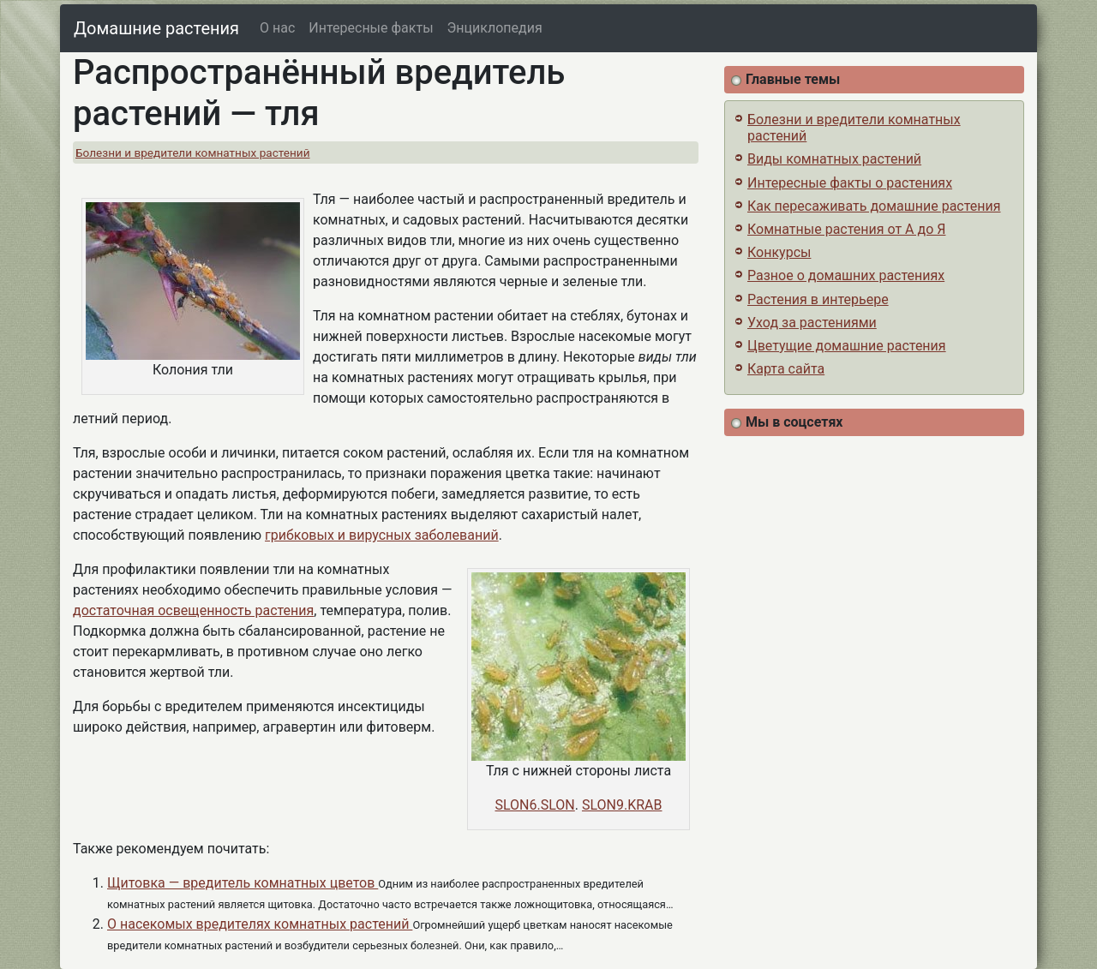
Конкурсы (779, 252)
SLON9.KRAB (622, 805)
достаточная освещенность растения (193, 610)
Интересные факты (371, 28)
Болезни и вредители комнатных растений (192, 152)
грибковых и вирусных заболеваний (382, 535)
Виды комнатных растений (834, 159)
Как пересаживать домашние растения (874, 206)
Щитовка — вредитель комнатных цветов (242, 883)
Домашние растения (156, 28)
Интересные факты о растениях (849, 183)
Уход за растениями (812, 322)
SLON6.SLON (534, 805)
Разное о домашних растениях (845, 275)
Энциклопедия (495, 28)
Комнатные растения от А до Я (846, 229)
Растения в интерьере (818, 299)
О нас (277, 28)
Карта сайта (785, 369)
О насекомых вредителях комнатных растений (259, 924)
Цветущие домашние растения (846, 346)
